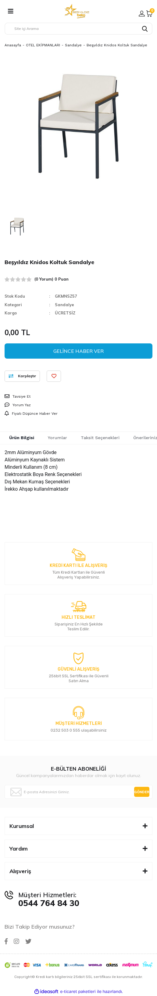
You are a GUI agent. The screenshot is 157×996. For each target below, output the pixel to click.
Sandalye (64, 304)
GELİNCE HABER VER (78, 351)
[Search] (78, 29)
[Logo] (77, 11)
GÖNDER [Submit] (141, 792)
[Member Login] (142, 13)
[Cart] (149, 13)
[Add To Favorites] (54, 376)
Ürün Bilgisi (21, 437)
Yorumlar (57, 437)
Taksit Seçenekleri (100, 437)
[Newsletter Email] (78, 792)
